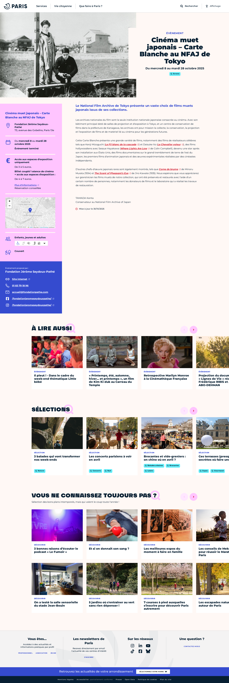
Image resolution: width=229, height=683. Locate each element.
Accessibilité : (95, 680)
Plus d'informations (26, 185)
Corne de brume (168, 169)
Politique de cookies (147, 680)
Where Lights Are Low (134, 148)
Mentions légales (66, 680)
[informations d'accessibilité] (31, 243)
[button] (30, 210)
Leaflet (30, 227)
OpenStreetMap (44, 227)
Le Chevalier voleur (169, 144)
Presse (119, 680)
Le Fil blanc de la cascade (120, 144)
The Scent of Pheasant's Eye (111, 173)
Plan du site (165, 680)
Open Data (130, 680)
